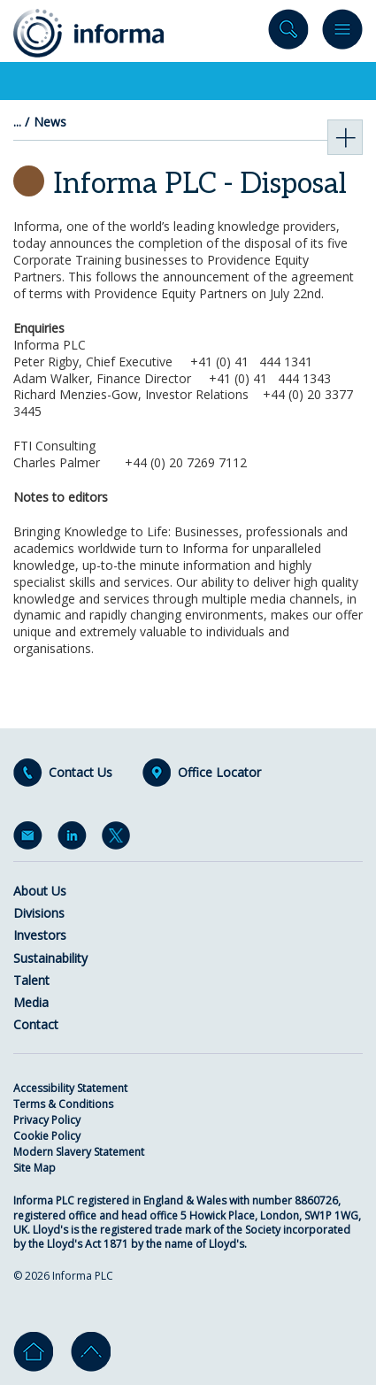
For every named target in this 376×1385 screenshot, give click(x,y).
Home (33, 1352)
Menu (342, 33)
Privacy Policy (47, 1119)
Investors (39, 935)
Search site (288, 33)
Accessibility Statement (70, 1088)
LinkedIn (75, 839)
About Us (39, 890)
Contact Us (80, 773)
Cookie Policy (47, 1135)
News (50, 122)
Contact (35, 1024)
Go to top (91, 1352)
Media (31, 1002)
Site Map (34, 1167)
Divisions (39, 912)
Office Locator (219, 773)
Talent (31, 980)
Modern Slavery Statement (78, 1151)
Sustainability (50, 958)
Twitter (119, 839)
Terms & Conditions (63, 1104)
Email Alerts (31, 839)
